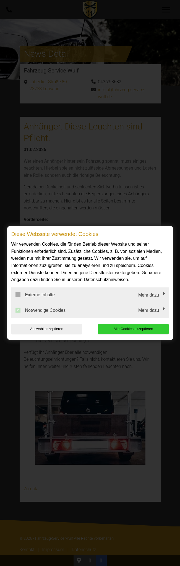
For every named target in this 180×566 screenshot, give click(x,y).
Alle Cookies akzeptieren (133, 329)
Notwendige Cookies (40, 310)
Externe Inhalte (35, 294)
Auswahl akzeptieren (46, 329)
